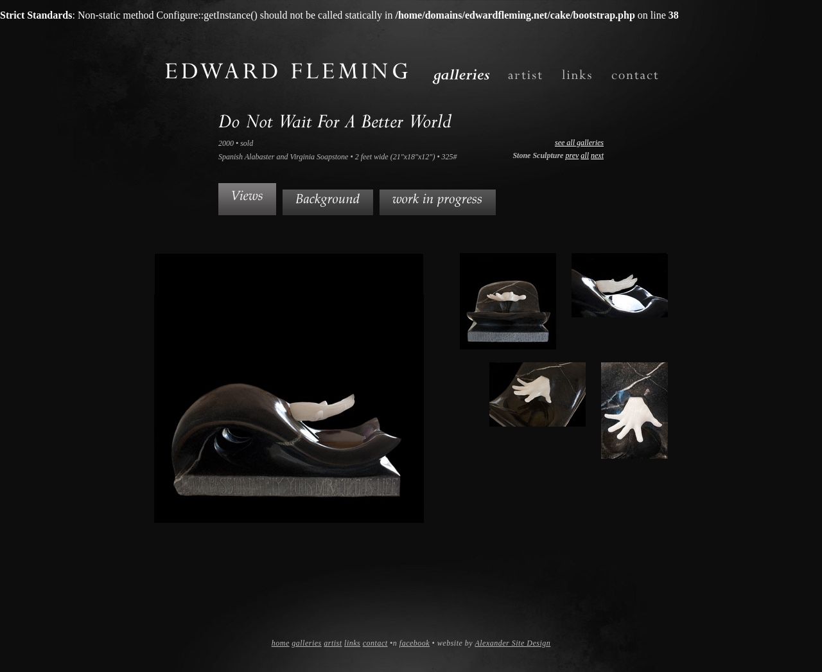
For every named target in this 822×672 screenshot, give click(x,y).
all (585, 155)
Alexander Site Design (512, 643)
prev (572, 155)
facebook (414, 643)
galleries (307, 643)
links (352, 643)
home (281, 643)
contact (375, 643)
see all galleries (579, 142)
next (597, 155)
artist (333, 643)
